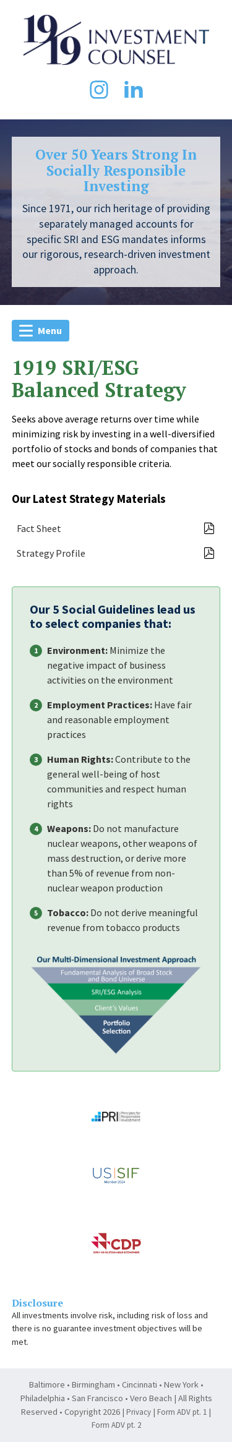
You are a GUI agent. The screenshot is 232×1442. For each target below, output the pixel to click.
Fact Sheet (116, 528)
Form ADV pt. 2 (116, 1425)
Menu (40, 330)
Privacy (138, 1412)
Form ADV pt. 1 (182, 1412)
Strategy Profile (116, 553)
